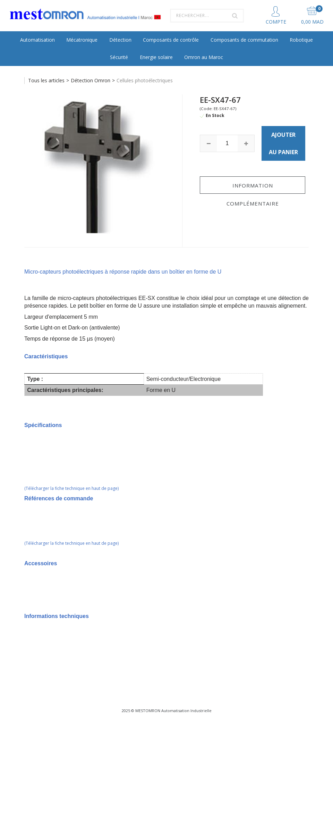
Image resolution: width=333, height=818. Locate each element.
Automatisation (37, 39)
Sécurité (119, 57)
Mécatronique (81, 39)
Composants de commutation (244, 39)
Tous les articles (46, 80)
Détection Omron (90, 80)
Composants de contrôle (171, 39)
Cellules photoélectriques (145, 80)
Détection (120, 39)
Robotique (301, 39)
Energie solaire (156, 57)
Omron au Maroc (203, 57)
